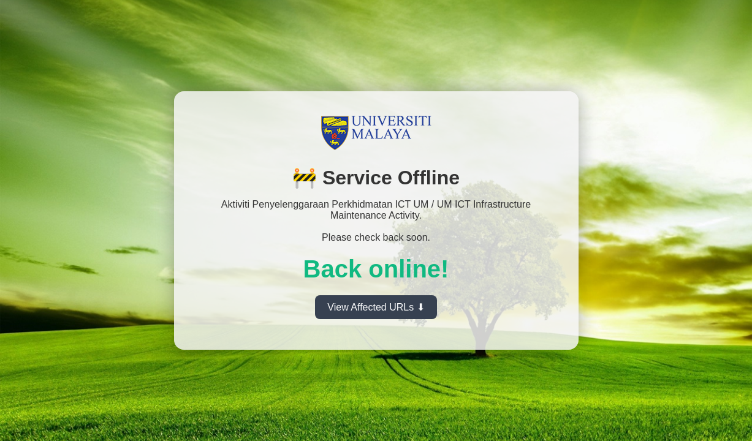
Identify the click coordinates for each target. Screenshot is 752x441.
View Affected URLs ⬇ (375, 307)
